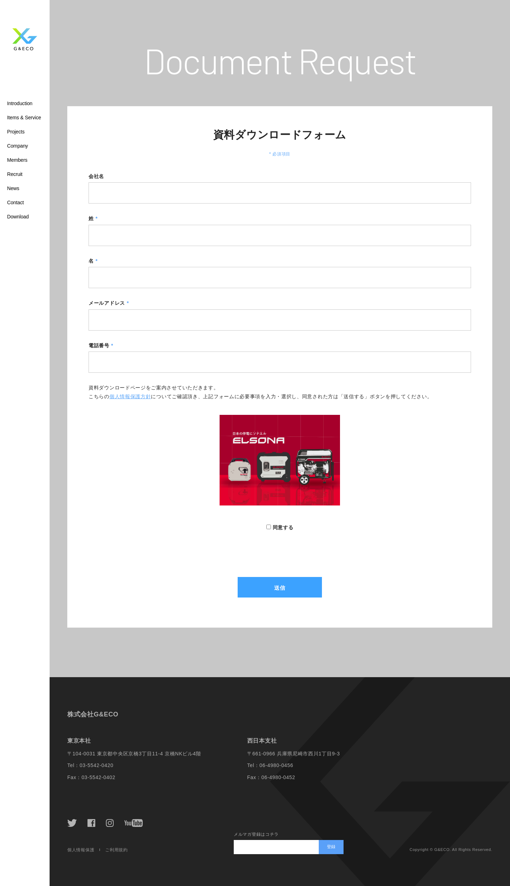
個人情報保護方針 (130, 396)
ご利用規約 (116, 849)
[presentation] (280, 545)
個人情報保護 (80, 849)
